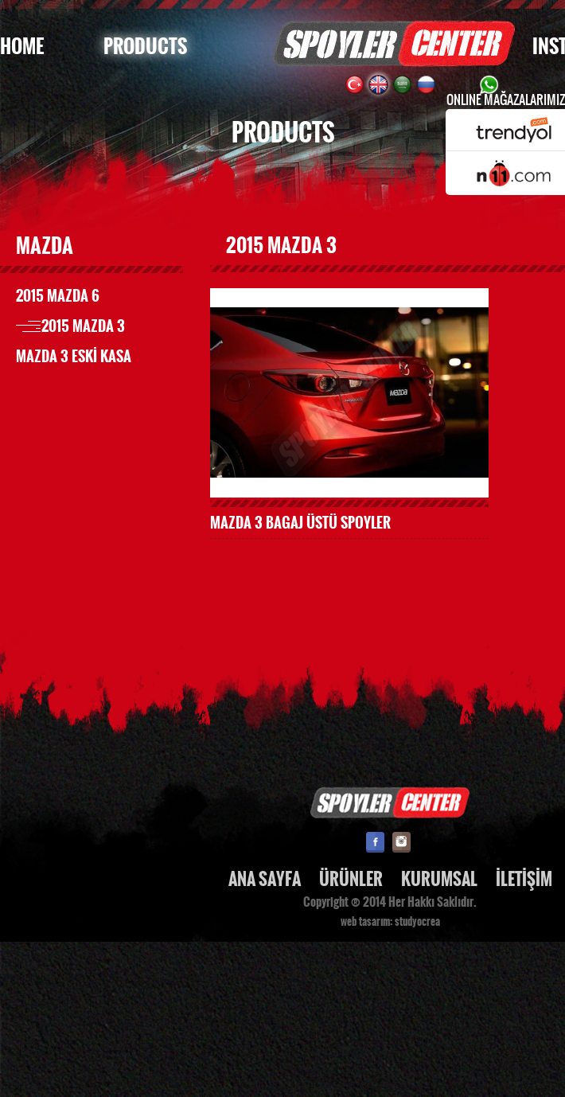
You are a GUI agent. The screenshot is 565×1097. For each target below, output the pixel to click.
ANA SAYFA (264, 879)
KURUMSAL (439, 879)
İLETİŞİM (524, 879)
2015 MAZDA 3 (83, 326)
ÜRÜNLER (351, 879)
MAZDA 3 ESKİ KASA (73, 356)
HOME (22, 46)
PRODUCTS (145, 46)
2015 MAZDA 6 (57, 296)
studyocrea (417, 922)
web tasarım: (366, 922)
